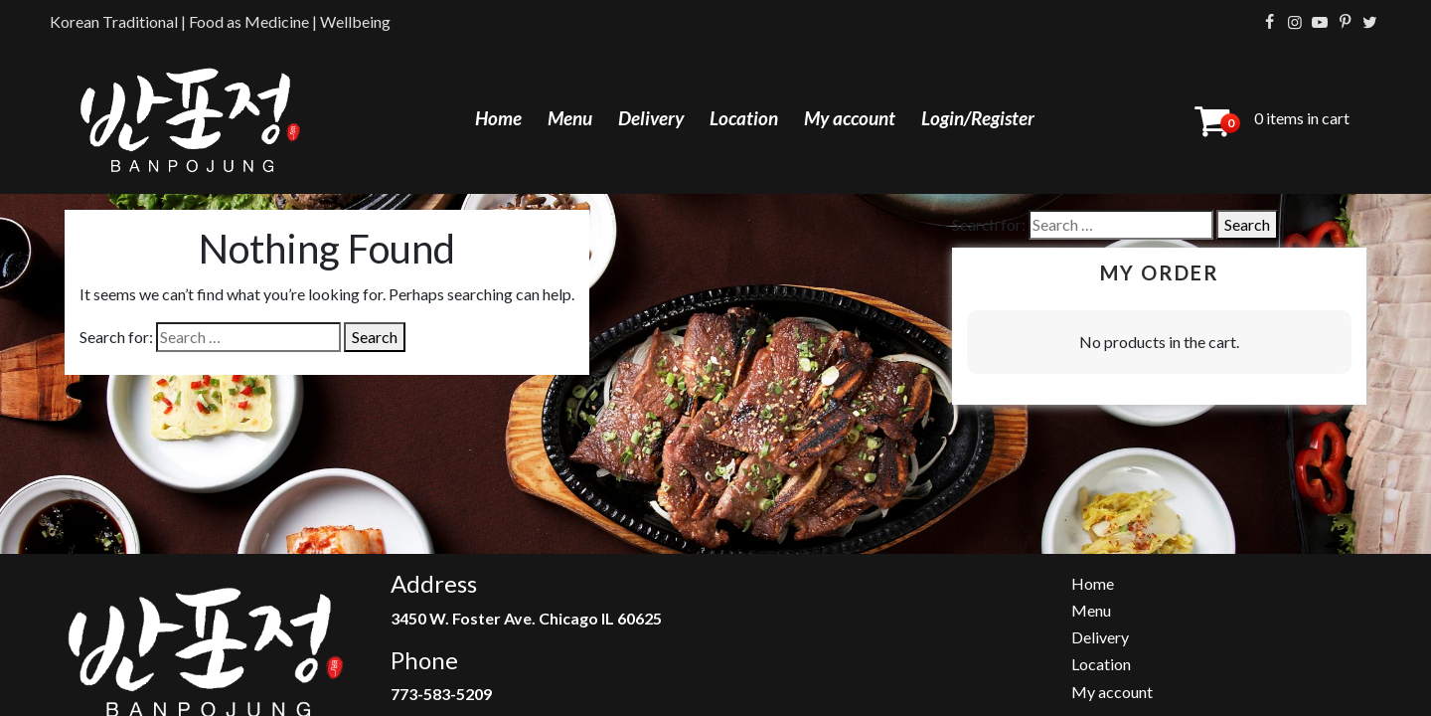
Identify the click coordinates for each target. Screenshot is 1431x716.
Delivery (651, 117)
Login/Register (977, 117)
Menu (570, 117)
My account (849, 117)
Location (744, 117)
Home (498, 117)
